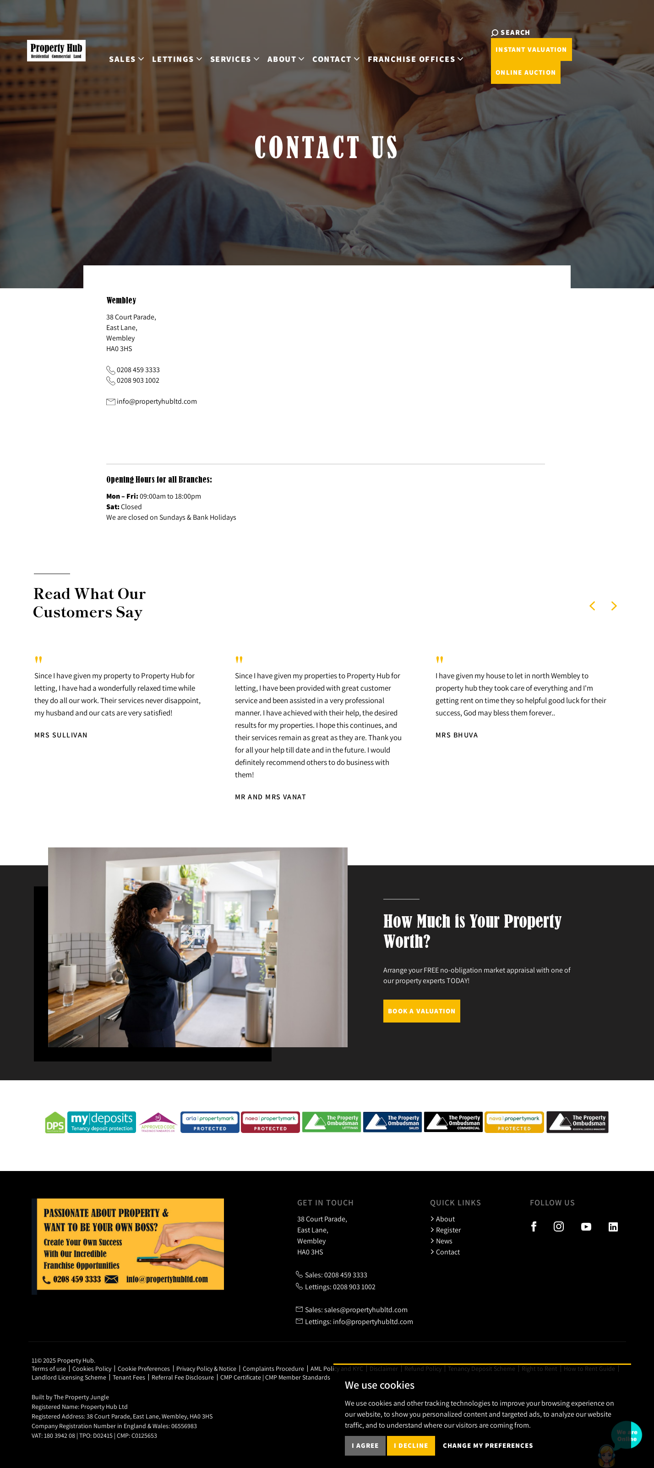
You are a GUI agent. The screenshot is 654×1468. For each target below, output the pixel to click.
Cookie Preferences (144, 1368)
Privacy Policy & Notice (206, 1368)
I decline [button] (411, 1445)
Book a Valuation (422, 1010)
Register (445, 1229)
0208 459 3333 (138, 369)
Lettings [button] (167, 49)
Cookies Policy (91, 1368)
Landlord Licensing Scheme (69, 1377)
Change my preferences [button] (488, 1445)
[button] (592, 606)
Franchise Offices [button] (405, 49)
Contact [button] (326, 49)
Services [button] (225, 49)
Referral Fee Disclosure (183, 1377)
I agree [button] (365, 1445)
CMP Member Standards (297, 1377)
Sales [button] (116, 49)
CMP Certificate (240, 1377)
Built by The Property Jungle (70, 1397)
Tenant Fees (129, 1377)
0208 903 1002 (138, 380)
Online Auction (510, 60)
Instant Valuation (575, 37)
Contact (445, 1251)
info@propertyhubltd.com (157, 401)
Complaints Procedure (273, 1368)
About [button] (276, 49)
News (441, 1240)
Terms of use (49, 1368)
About (442, 1218)
